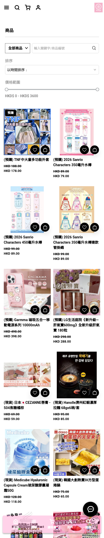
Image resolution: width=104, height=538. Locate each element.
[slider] (6, 89)
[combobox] (52, 69)
